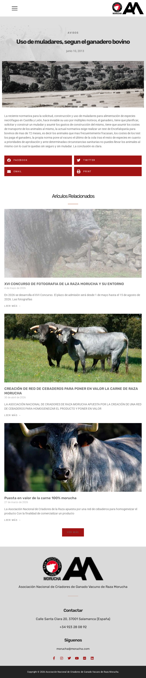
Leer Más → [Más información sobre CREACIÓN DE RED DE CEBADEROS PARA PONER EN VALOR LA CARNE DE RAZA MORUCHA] (12, 415)
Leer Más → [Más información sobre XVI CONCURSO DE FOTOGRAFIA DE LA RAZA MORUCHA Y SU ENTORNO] (12, 306)
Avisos (73, 32)
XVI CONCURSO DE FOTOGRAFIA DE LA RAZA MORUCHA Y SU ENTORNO (64, 284)
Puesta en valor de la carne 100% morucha (40, 498)
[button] (14, 8)
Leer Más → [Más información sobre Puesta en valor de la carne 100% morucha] (12, 520)
